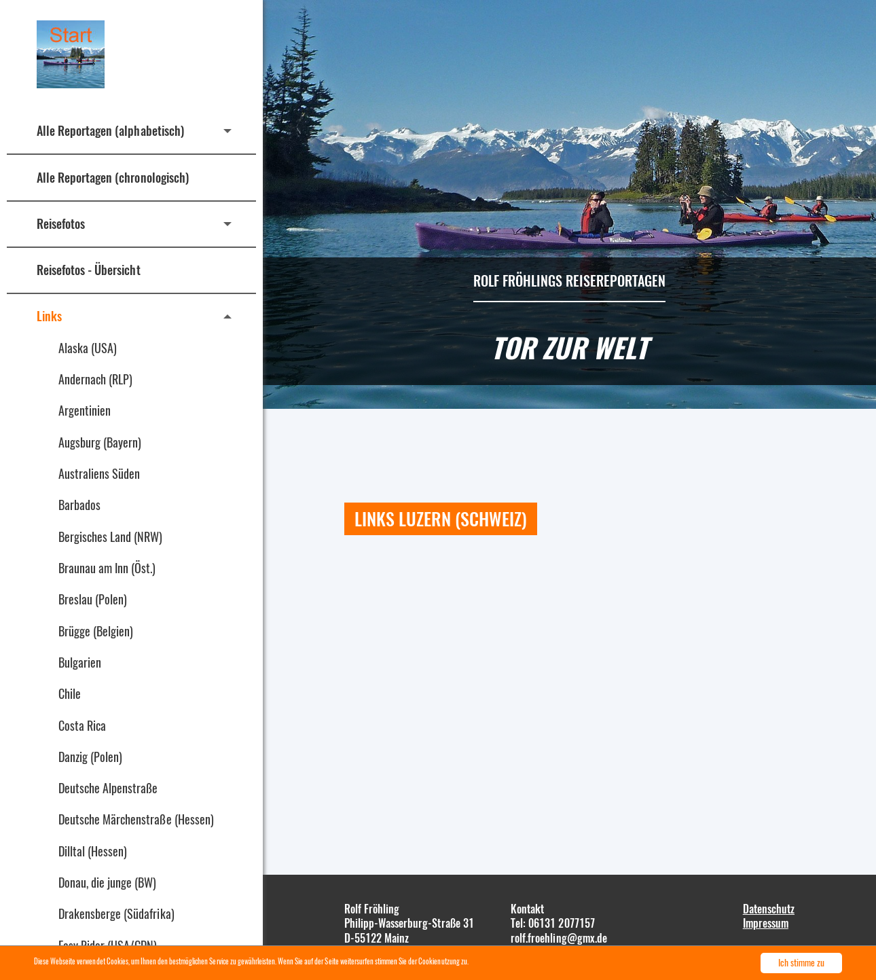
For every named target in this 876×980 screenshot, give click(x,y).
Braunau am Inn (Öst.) (107, 568)
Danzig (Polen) (90, 756)
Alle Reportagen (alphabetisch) (110, 130)
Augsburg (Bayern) (99, 442)
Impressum (765, 923)
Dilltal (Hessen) (92, 851)
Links (49, 316)
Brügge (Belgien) (95, 631)
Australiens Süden (99, 473)
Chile (69, 693)
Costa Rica (82, 725)
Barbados (79, 504)
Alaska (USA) (87, 348)
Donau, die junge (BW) (107, 882)
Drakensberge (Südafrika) (116, 913)
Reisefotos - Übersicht (89, 269)
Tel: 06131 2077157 (552, 923)
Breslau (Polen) (92, 599)
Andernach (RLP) (95, 379)
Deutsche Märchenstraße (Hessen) (136, 819)
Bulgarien (79, 662)
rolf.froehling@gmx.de (559, 938)
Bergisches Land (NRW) (110, 536)
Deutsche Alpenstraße (108, 788)
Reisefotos (61, 223)
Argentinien (84, 410)
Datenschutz (769, 909)
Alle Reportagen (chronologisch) (113, 177)
